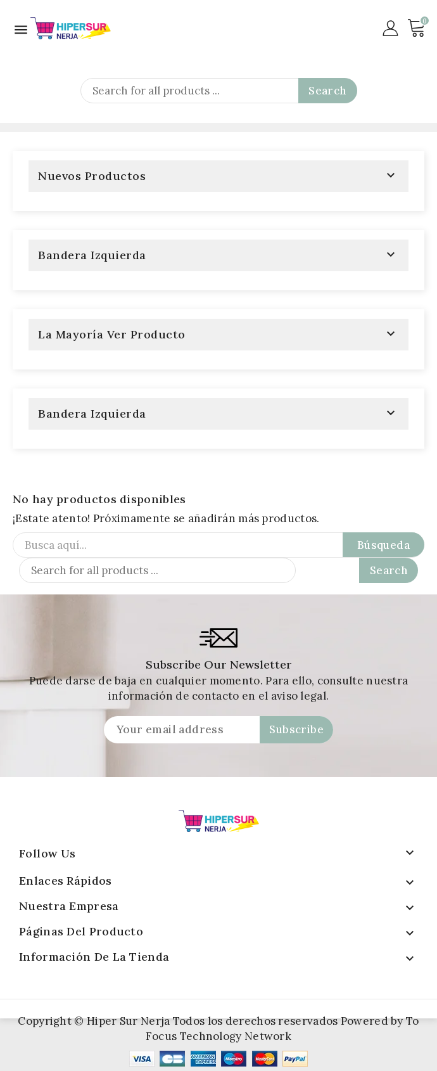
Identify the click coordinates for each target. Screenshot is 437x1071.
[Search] (218, 90)
